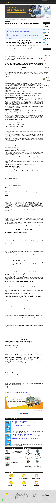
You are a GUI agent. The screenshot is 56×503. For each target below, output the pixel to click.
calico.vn (20, 392)
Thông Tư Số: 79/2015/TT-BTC (10, 30)
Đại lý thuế (25, 498)
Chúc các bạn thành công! (9, 38)
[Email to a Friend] (23, 413)
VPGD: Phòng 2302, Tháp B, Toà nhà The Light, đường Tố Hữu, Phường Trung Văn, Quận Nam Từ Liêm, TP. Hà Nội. (19, 496)
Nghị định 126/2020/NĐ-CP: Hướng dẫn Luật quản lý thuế (21, 425)
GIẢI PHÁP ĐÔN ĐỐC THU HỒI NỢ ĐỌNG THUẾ (19, 429)
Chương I (7, 33)
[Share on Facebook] (20, 413)
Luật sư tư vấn (26, 496)
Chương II (7, 34)
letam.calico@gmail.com (36, 498)
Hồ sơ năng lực (35, 494)
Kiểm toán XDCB (26, 495)
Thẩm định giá (26, 497)
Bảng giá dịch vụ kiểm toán (36, 495)
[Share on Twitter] (21, 413)
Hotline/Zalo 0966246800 (36, 497)
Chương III (7, 37)
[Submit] (46, 0)
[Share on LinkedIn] (26, 413)
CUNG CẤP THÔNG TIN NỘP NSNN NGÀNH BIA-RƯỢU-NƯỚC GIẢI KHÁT (24, 442)
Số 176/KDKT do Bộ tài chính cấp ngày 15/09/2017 (46, 497)
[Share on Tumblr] (27, 413)
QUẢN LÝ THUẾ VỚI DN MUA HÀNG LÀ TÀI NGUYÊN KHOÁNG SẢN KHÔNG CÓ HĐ (25, 438)
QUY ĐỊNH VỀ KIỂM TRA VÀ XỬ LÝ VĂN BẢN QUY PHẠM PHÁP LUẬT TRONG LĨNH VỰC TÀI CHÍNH (18, 31)
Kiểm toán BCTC (26, 494)
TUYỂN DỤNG (45, 2)
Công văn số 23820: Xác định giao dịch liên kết (19, 421)
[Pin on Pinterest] (24, 413)
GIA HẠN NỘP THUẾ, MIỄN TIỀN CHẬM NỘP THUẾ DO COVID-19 (22, 434)
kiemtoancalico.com (25, 392)
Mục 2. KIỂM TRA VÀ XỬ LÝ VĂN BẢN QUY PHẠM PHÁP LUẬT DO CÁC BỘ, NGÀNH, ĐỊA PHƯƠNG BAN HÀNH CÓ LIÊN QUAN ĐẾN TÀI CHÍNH (22, 35)
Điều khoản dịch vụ (44, 494)
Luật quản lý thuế (8, 21)
